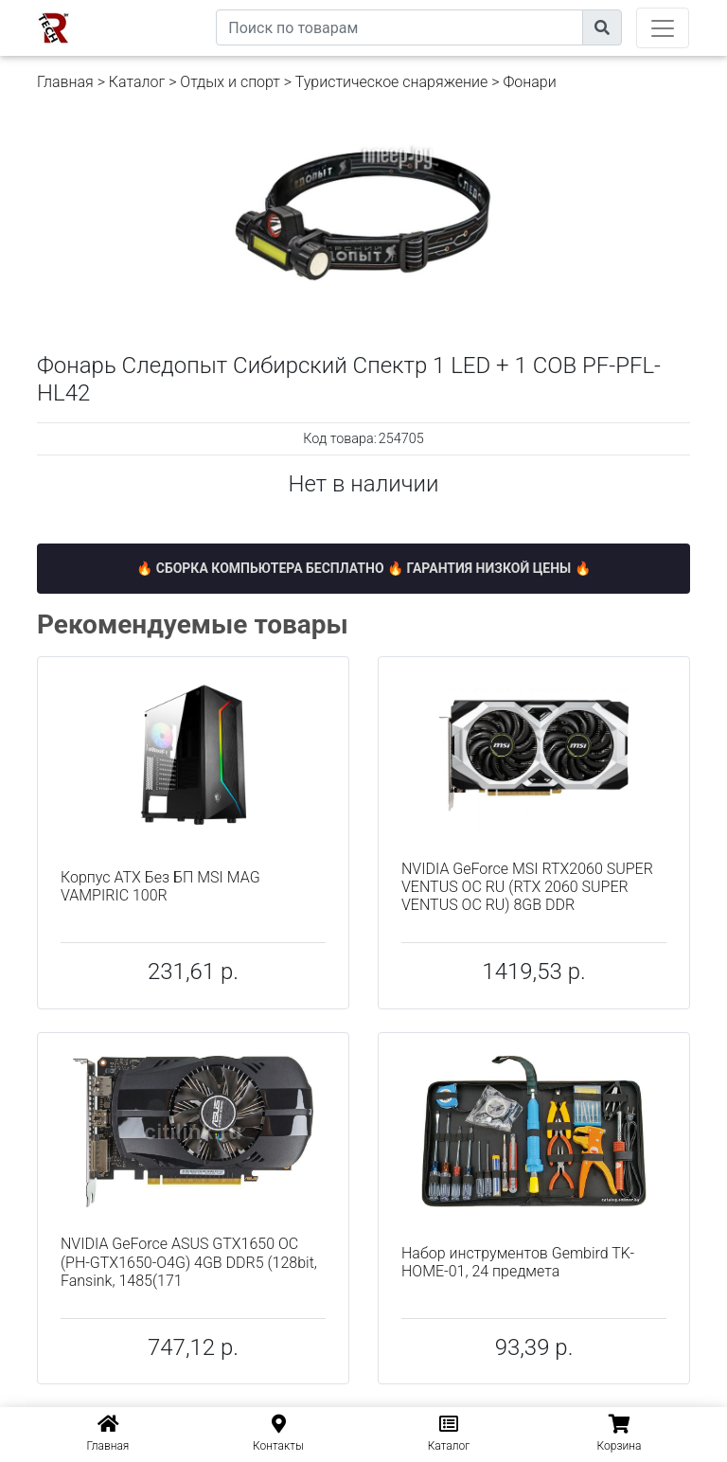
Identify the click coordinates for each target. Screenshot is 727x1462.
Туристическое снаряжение (391, 82)
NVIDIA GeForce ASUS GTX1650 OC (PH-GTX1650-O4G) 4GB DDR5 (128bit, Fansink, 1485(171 (189, 1262)
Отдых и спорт (230, 82)
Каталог (137, 82)
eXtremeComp (172, 7)
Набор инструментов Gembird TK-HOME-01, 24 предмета (517, 1262)
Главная (65, 82)
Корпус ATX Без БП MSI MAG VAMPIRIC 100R (160, 886)
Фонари (529, 82)
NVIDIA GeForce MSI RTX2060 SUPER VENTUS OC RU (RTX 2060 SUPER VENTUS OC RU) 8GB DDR (527, 887)
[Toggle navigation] (662, 28)
